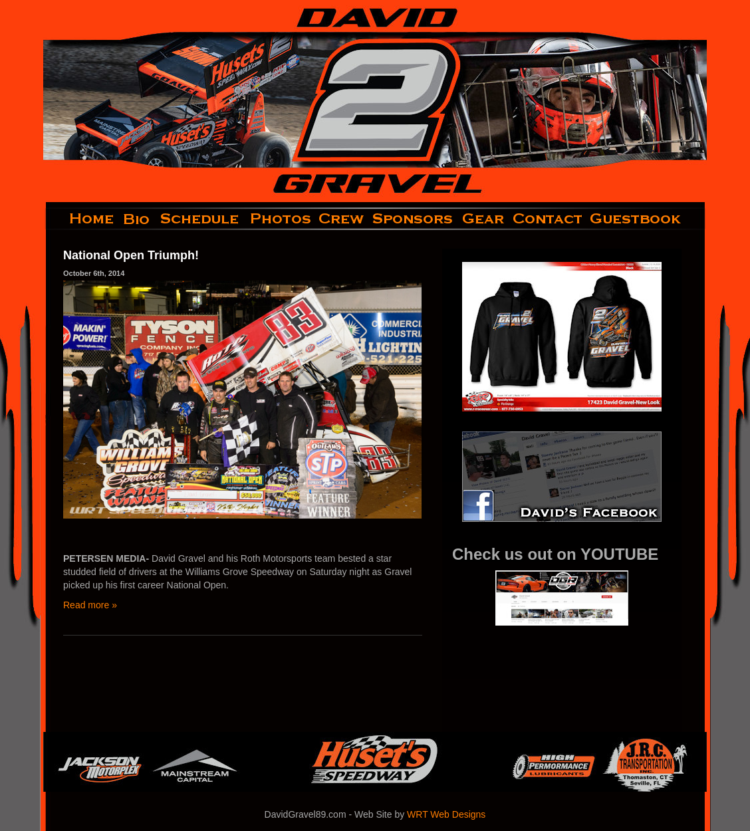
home (80, 218)
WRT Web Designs (446, 814)
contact (548, 218)
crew (342, 218)
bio (137, 218)
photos (279, 218)
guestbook (646, 218)
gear (483, 218)
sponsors (413, 218)
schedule (201, 218)
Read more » (90, 605)
